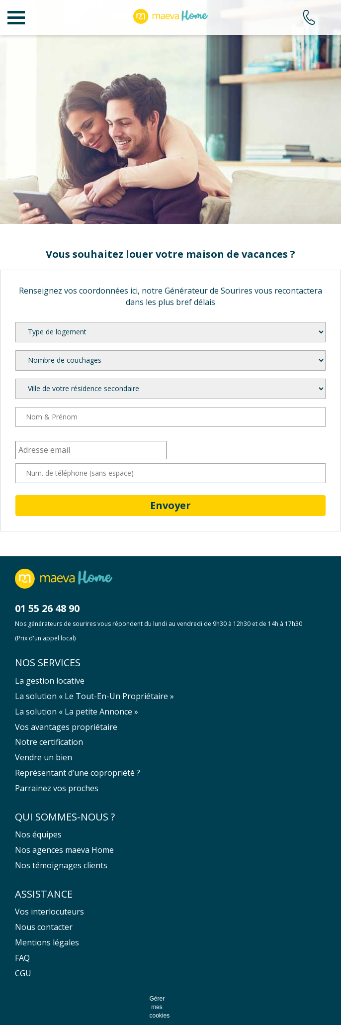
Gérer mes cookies (157, 1007)
